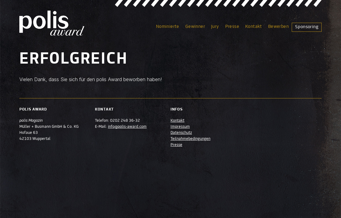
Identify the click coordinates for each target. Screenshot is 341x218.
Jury (215, 26)
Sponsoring (306, 27)
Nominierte (167, 26)
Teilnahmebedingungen (190, 139)
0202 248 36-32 (125, 121)
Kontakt (253, 26)
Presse (232, 26)
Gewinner (195, 26)
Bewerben (278, 26)
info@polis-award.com (127, 127)
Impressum (180, 127)
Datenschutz (181, 133)
